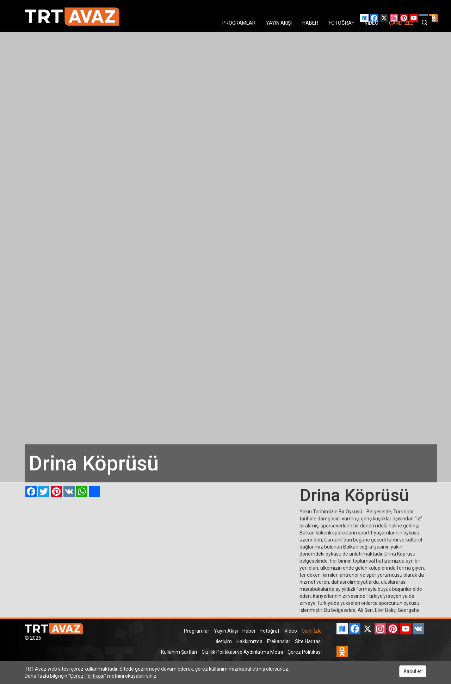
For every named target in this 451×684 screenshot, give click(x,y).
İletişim (224, 641)
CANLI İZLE (401, 23)
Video (290, 631)
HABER (310, 23)
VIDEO (371, 23)
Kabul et (413, 671)
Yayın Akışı (226, 631)
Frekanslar (278, 641)
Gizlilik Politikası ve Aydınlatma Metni (242, 652)
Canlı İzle (312, 631)
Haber (249, 631)
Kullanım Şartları (179, 652)
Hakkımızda (249, 641)
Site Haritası (308, 641)
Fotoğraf (270, 631)
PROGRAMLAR (238, 23)
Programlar (196, 631)
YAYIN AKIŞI (279, 23)
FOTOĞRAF (341, 23)
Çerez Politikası (305, 652)
